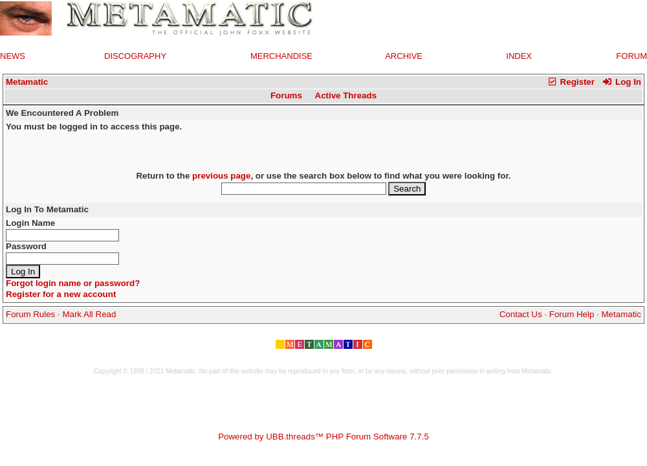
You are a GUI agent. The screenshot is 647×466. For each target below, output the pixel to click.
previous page (221, 176)
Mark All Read (89, 314)
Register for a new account (61, 294)
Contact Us (520, 314)
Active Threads (346, 95)
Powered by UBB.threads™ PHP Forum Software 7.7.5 (323, 436)
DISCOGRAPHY (135, 56)
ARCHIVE (403, 56)
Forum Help (572, 314)
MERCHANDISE (281, 56)
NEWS (12, 56)
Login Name (30, 223)
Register (571, 82)
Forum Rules (30, 314)
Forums (286, 95)
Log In (621, 82)
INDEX (519, 56)
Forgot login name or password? (73, 283)
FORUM (631, 56)
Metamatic (27, 82)
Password (26, 246)
